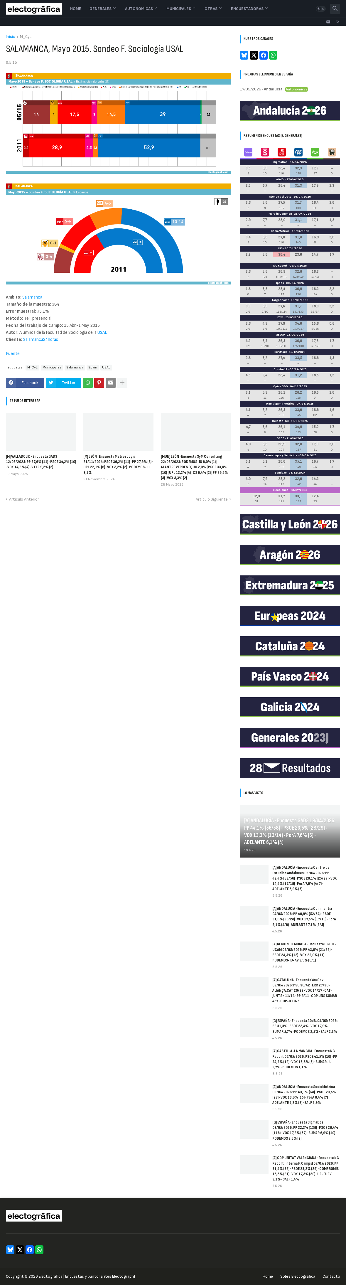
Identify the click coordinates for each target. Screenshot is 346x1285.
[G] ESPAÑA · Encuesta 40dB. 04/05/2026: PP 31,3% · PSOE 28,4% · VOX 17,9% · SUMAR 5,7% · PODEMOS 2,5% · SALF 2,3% (304, 1026)
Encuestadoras (247, 8)
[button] (321, 9)
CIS (280, 248)
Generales (101, 8)
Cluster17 (280, 369)
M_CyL (25, 37)
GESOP (280, 334)
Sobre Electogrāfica (297, 1276)
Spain (92, 367)
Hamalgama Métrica (280, 403)
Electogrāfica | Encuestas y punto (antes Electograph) (87, 1276)
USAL (102, 332)
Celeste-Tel (280, 421)
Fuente (13, 353)
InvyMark (280, 352)
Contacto (331, 1276)
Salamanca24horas (40, 339)
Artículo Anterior (24, 499)
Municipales (178, 8)
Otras (211, 8)
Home (75, 8)
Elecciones (280, 490)
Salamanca (32, 297)
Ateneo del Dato (280, 196)
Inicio (10, 37)
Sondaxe (281, 472)
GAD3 (280, 438)
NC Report (280, 265)
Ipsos (280, 283)
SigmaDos (280, 162)
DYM (280, 317)
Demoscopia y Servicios (280, 455)
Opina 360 (280, 386)
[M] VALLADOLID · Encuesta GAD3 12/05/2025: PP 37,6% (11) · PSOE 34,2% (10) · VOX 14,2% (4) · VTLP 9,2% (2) (41, 461)
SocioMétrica (280, 231)
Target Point (280, 300)
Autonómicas (139, 8)
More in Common (280, 213)
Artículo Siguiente (212, 499)
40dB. (280, 179)
